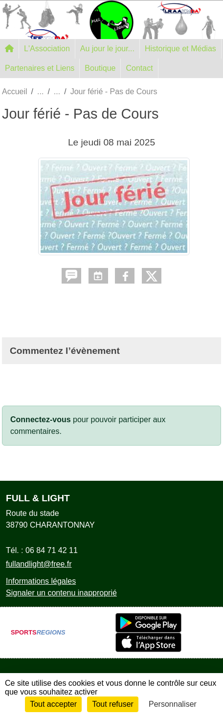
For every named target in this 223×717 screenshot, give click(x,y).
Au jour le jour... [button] (107, 48)
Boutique (100, 68)
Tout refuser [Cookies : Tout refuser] (112, 704)
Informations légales (41, 581)
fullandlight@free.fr (39, 564)
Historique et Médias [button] (180, 48)
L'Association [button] (47, 48)
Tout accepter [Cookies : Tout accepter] (53, 704)
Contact (139, 68)
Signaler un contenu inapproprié (61, 593)
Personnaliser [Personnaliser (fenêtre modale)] (173, 704)
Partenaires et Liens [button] (39, 68)
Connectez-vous (40, 419)
